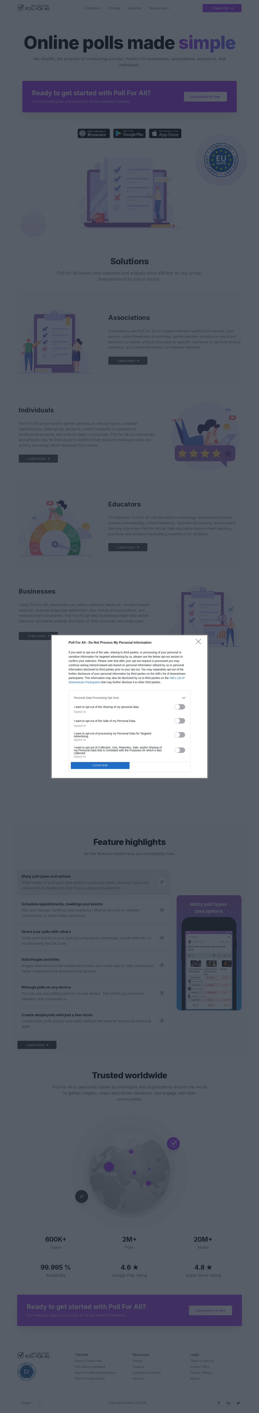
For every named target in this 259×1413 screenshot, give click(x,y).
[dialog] (129, 706)
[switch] (180, 707)
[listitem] (129, 698)
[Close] (200, 643)
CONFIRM (100, 765)
